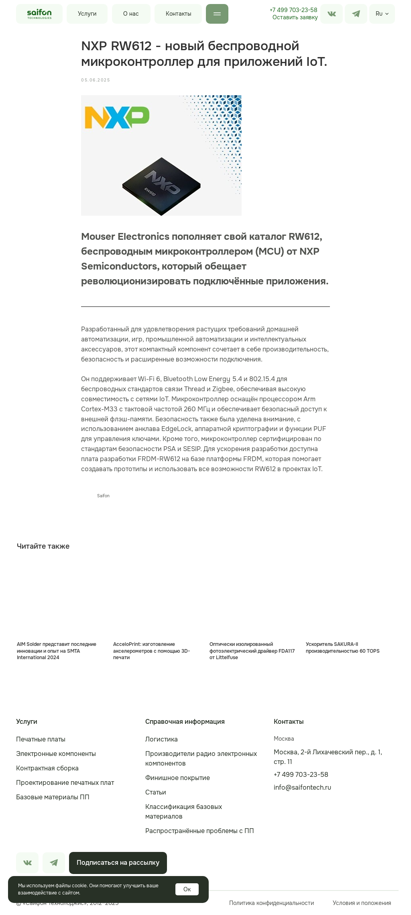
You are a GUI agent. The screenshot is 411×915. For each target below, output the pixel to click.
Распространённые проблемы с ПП (199, 831)
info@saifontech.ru (302, 787)
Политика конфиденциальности (271, 903)
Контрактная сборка (47, 768)
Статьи (155, 792)
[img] (356, 14)
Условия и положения (362, 903)
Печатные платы (40, 739)
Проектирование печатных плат (65, 782)
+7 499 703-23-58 (293, 10)
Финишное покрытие (177, 778)
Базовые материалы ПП (53, 797)
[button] (295, 17)
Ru (379, 13)
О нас (131, 13)
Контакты (178, 13)
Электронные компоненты (56, 754)
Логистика (161, 739)
